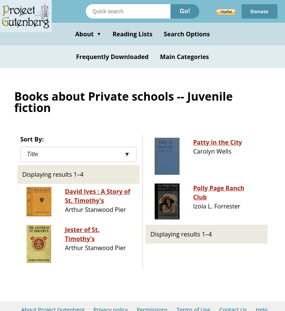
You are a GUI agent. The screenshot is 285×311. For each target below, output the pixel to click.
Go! (185, 11)
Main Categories (184, 57)
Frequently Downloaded (112, 57)
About (88, 34)
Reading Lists (133, 34)
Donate (259, 11)
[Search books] (128, 11)
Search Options (187, 34)
